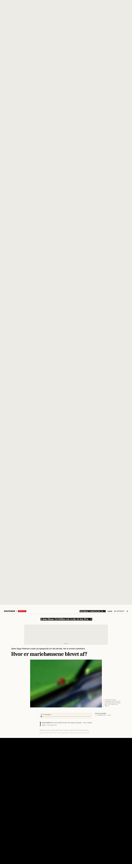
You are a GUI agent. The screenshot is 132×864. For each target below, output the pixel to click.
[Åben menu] (127, 611)
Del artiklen (119, 611)
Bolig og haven (100, 713)
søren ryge (22, 611)
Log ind (110, 611)
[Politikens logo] (9, 611)
